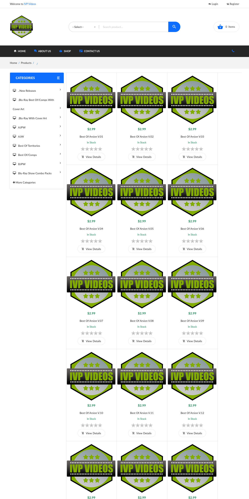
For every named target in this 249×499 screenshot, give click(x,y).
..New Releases (37, 89)
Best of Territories (37, 144)
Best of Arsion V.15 (176, 386)
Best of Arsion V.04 (219, 130)
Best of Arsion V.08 (219, 215)
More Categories (24, 182)
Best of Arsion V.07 (176, 215)
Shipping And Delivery (101, 461)
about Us (42, 51)
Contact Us (89, 51)
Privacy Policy (96, 467)
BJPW (37, 162)
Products (26, 62)
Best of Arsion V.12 (219, 300)
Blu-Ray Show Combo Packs (37, 172)
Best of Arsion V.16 (219, 386)
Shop (140, 461)
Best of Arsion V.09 (88, 300)
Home (140, 454)
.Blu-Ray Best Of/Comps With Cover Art (37, 104)
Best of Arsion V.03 (176, 130)
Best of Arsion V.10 (132, 300)
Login (213, 3)
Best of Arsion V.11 (176, 300)
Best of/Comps (37, 153)
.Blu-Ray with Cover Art (37, 117)
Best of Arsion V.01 (88, 130)
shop (65, 51)
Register (233, 3)
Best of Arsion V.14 (132, 386)
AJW (37, 135)
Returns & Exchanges (100, 474)
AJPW (37, 126)
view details (88, 150)
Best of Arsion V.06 (132, 215)
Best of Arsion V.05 (88, 215)
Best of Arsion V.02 (132, 130)
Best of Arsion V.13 (88, 386)
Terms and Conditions (101, 454)
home (20, 51)
